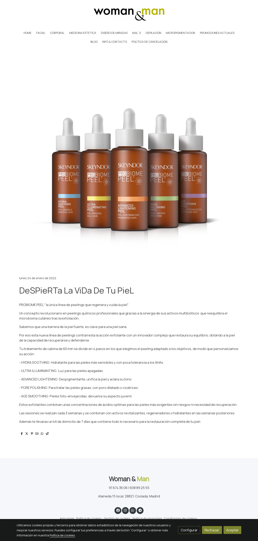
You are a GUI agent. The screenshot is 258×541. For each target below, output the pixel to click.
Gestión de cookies (117, 518)
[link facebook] (117, 510)
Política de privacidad (147, 518)
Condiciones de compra (180, 518)
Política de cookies (89, 518)
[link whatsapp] (132, 510)
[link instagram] (125, 510)
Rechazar (212, 530)
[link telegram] (140, 510)
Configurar (189, 530)
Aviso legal (67, 518)
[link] (129, 14)
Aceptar (232, 530)
